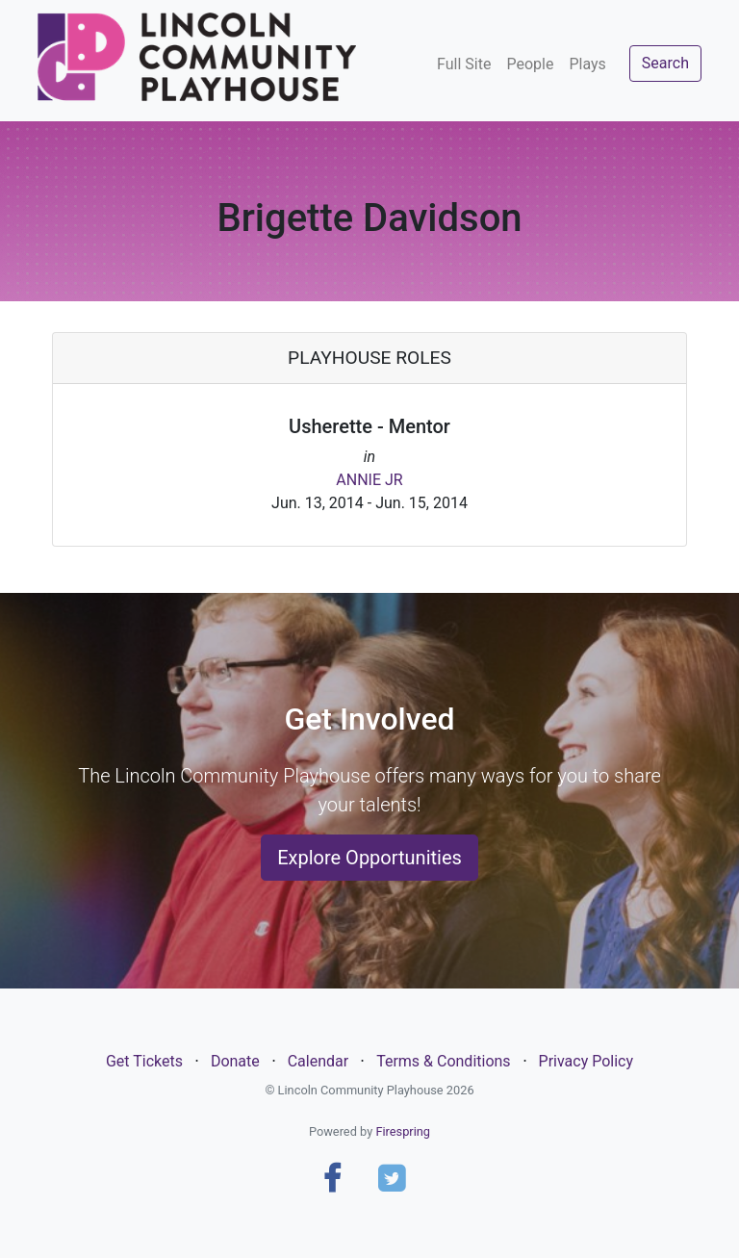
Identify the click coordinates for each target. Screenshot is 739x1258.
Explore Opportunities (369, 857)
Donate (235, 1061)
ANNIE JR (369, 480)
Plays (587, 64)
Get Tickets (144, 1061)
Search (665, 63)
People (529, 64)
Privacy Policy (586, 1061)
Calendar (318, 1061)
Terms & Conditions (443, 1061)
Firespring (402, 1131)
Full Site (464, 64)
